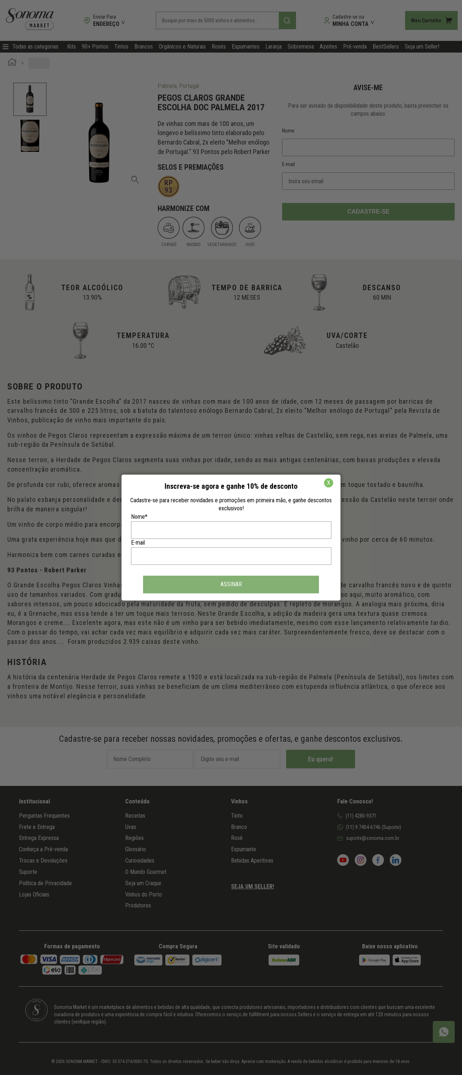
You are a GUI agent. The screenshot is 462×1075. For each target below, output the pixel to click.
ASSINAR (231, 584)
